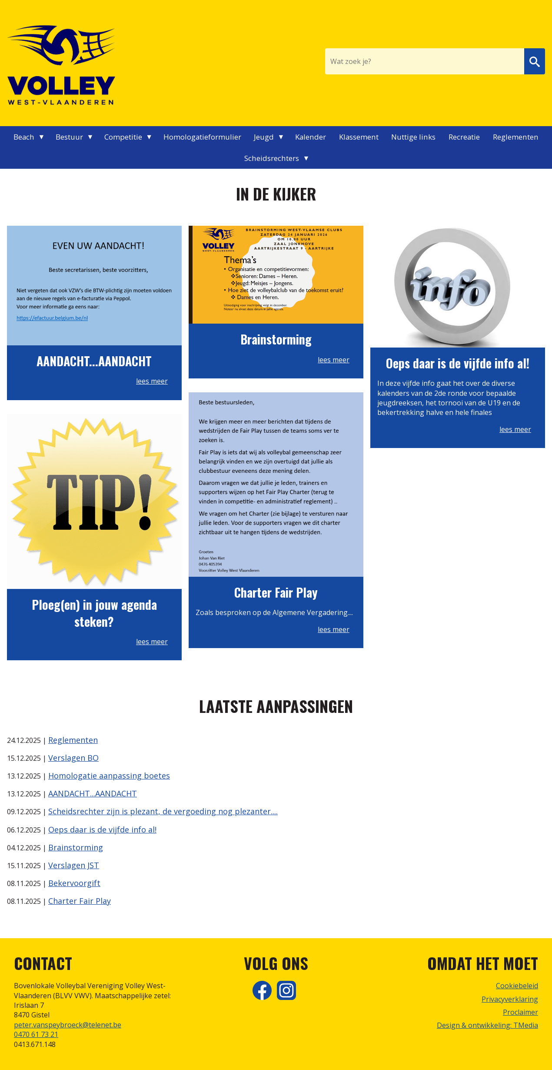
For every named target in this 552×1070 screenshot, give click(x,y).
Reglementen (516, 137)
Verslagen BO (73, 757)
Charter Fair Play (79, 901)
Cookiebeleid (517, 985)
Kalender (310, 137)
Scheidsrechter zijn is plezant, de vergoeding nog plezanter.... (163, 811)
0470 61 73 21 (36, 1034)
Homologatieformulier (202, 137)
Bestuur (69, 137)
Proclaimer (520, 1012)
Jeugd (264, 137)
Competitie (123, 137)
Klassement (359, 137)
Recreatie (464, 137)
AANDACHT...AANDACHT (92, 793)
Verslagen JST (73, 865)
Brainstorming (75, 847)
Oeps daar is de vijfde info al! (102, 829)
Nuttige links (413, 137)
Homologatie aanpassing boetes (109, 775)
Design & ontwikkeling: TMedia (487, 1025)
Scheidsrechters (271, 158)
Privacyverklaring (510, 999)
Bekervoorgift (74, 883)
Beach (23, 137)
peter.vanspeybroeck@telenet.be (67, 1025)
